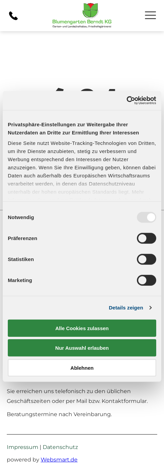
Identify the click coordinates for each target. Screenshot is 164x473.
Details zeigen (126, 307)
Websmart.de (59, 459)
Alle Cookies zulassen (82, 328)
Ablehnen (82, 368)
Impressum (22, 447)
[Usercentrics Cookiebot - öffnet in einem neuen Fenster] (126, 100)
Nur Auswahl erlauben (82, 348)
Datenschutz (60, 447)
